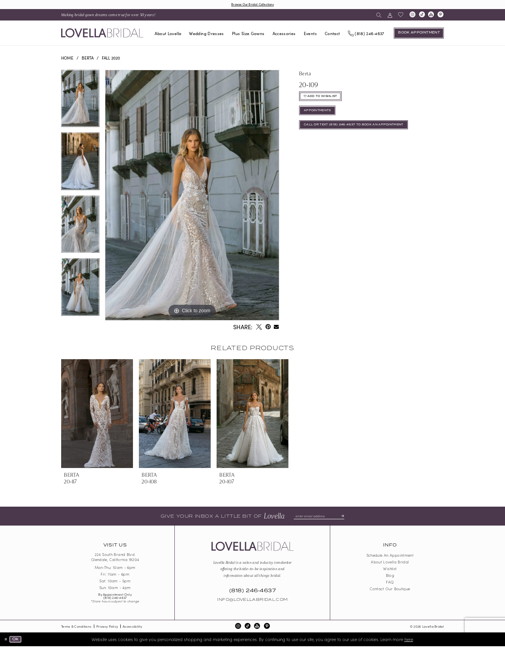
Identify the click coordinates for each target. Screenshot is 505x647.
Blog (390, 576)
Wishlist (390, 569)
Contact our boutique (390, 589)
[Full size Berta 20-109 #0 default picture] (192, 196)
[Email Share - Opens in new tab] (276, 328)
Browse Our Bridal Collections (252, 4)
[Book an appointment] (419, 33)
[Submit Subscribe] (344, 516)
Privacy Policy (107, 627)
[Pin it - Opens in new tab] (268, 328)
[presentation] (97, 414)
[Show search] (379, 15)
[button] (389, 15)
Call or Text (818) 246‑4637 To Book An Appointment (362, 132)
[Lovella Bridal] (102, 33)
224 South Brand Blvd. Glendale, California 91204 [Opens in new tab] (115, 558)
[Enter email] (319, 516)
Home (67, 59)
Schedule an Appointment (390, 556)
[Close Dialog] (6, 640)
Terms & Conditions (76, 627)
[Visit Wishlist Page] (400, 15)
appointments (320, 115)
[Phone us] (366, 33)
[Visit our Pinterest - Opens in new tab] (441, 16)
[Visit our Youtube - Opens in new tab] (431, 16)
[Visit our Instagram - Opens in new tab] (412, 16)
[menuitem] (108, 15)
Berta (88, 59)
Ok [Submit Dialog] (17, 639)
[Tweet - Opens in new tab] (259, 328)
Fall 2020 (111, 59)
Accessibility (132, 627)
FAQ (390, 582)
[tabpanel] (80, 102)
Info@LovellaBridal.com (252, 601)
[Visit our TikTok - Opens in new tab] (422, 16)
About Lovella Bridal (390, 562)
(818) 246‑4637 (115, 598)
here (408, 640)
